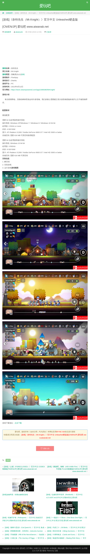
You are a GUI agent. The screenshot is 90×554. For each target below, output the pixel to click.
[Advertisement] (45, 51)
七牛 (37, 551)
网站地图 (61, 549)
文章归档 (45, 549)
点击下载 (18, 423)
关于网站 (29, 549)
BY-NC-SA (60, 432)
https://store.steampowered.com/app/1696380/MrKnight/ (33, 90)
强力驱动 (43, 551)
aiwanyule (19, 32)
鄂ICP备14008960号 (73, 549)
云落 (56, 551)
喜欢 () (45, 449)
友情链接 (53, 549)
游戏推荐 (9, 13)
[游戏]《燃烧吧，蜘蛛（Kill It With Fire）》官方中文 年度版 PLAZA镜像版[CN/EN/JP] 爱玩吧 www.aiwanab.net (67, 469)
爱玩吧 (22, 549)
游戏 (4, 69)
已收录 (48, 32)
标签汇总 (37, 549)
